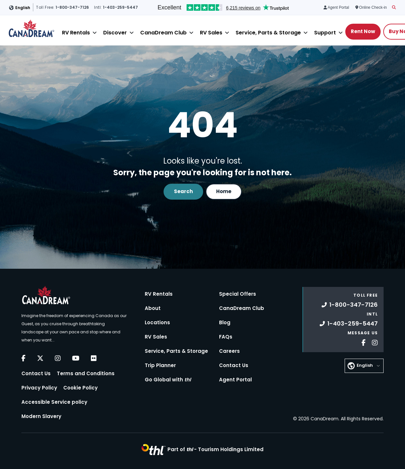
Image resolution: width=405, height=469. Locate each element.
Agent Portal (235, 379)
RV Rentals (76, 32)
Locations (157, 322)
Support (325, 32)
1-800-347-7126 (350, 305)
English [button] (22, 7)
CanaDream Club (163, 32)
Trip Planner (160, 365)
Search (183, 191)
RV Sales (211, 32)
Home (223, 191)
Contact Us (36, 373)
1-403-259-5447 (349, 323)
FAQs (225, 336)
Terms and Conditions (86, 373)
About (153, 308)
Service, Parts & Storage (268, 32)
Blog (224, 322)
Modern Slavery (41, 416)
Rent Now (363, 31)
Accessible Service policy (54, 402)
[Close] (94, 32)
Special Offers (237, 293)
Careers (229, 351)
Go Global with (168, 379)
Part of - (215, 449)
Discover (115, 32)
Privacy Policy (39, 387)
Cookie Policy (80, 387)
